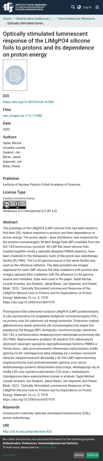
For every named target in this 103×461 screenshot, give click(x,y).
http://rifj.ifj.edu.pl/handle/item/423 (27, 431)
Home (7, 18)
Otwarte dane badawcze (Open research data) (34, 18)
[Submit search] (73, 7)
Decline (79, 455)
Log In (87, 7)
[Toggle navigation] (97, 7)
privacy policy (48, 447)
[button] (79, 7)
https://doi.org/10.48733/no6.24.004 (28, 102)
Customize (9, 455)
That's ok (92, 455)
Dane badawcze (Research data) (77, 18)
